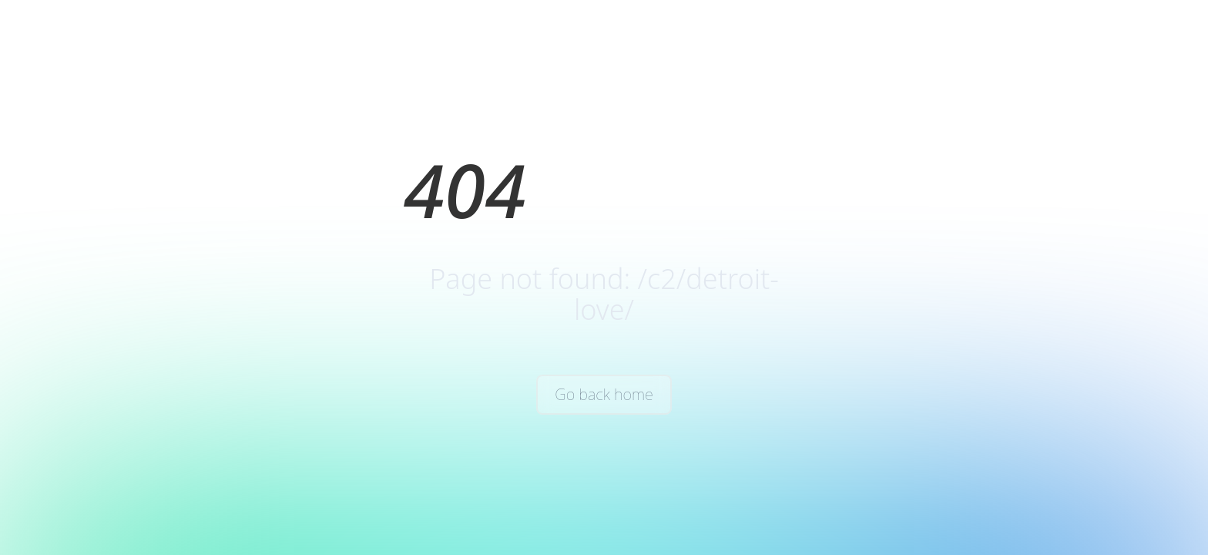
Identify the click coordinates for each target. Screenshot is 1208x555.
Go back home (604, 394)
